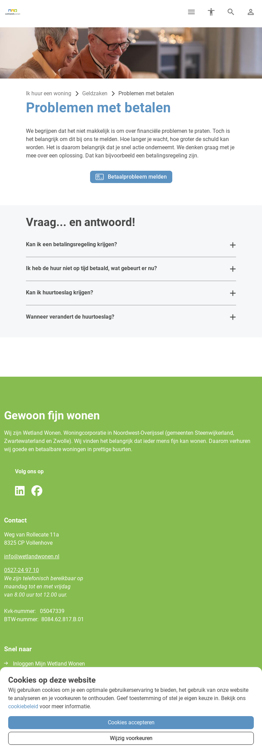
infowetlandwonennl (31, 556)
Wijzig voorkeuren (131, 738)
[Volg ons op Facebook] (36, 491)
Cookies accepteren (131, 722)
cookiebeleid (23, 706)
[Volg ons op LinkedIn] (20, 491)
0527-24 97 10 (21, 570)
